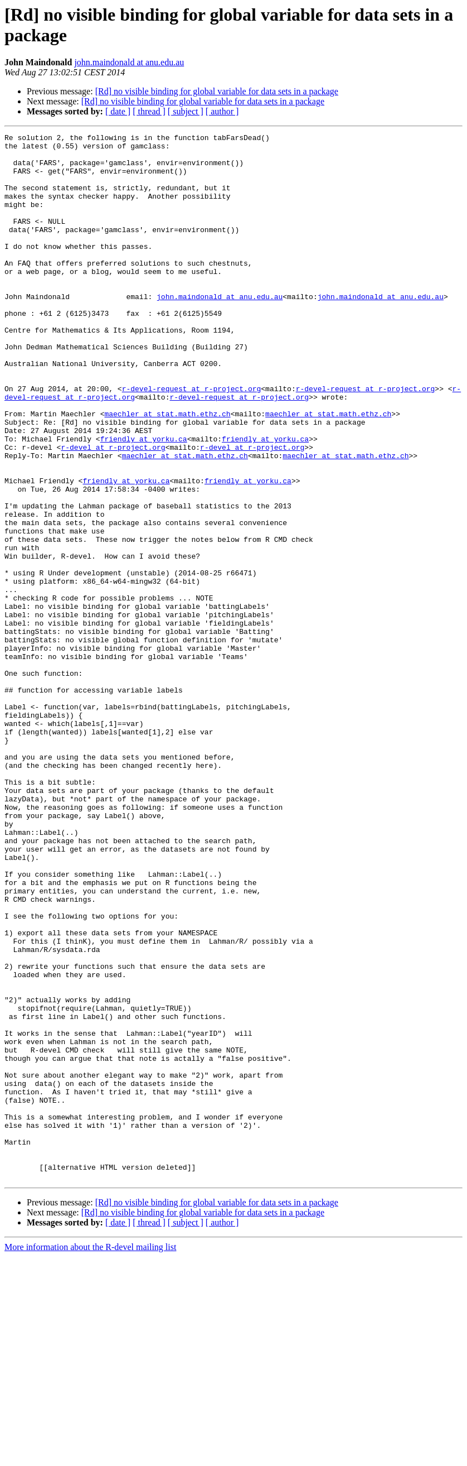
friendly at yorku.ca (143, 501)
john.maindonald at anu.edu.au (129, 62)
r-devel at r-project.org (113, 511)
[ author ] (222, 111)
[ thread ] (149, 111)
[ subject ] (185, 111)
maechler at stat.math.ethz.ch (167, 470)
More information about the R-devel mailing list (90, 1456)
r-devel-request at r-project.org (191, 440)
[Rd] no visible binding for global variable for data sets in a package (216, 91)
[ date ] (117, 111)
